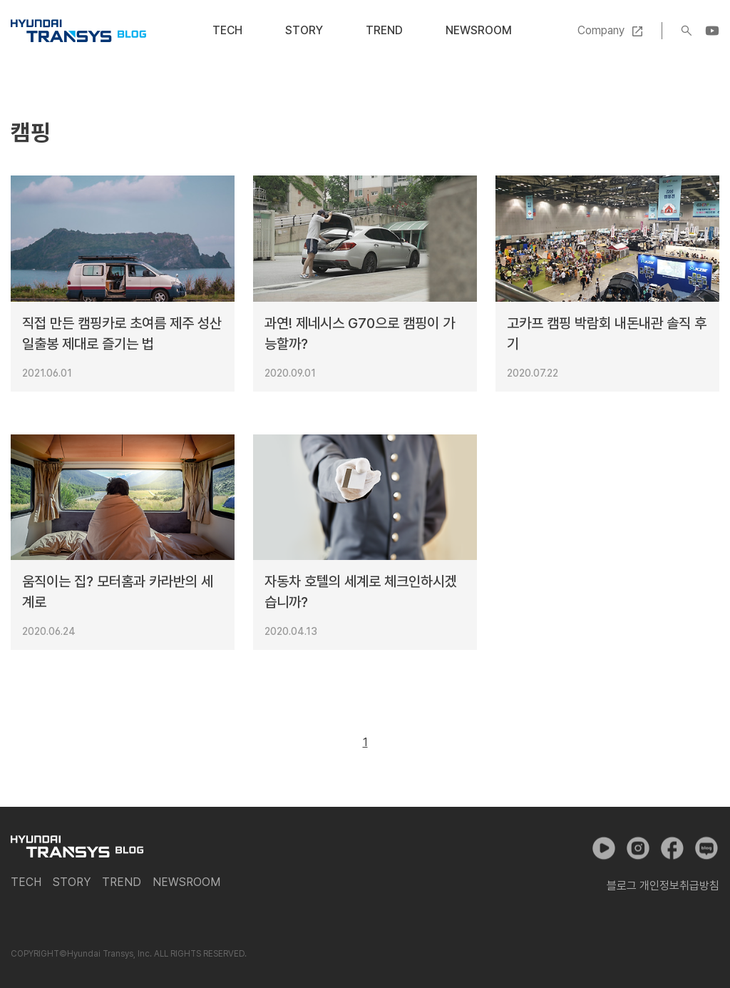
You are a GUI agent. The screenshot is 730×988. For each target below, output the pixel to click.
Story (304, 30)
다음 (398, 742)
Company (600, 30)
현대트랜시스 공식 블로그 (78, 30)
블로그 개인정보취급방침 (663, 885)
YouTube (712, 31)
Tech (227, 30)
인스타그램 (638, 848)
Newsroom (479, 30)
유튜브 (604, 848)
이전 (333, 742)
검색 (686, 31)
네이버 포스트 (706, 848)
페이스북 (672, 848)
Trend (384, 30)
